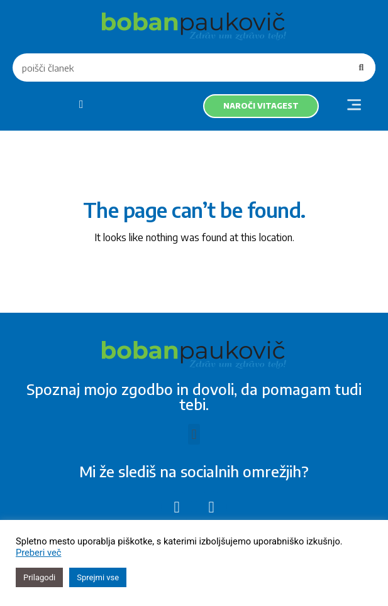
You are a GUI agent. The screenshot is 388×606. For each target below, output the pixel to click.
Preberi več (38, 552)
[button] (353, 106)
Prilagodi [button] (39, 577)
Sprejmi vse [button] (98, 577)
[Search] (361, 67)
